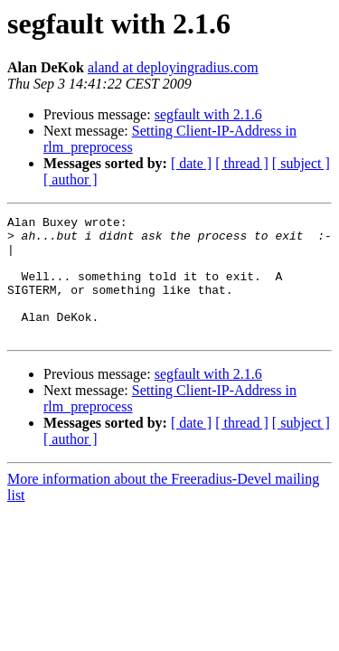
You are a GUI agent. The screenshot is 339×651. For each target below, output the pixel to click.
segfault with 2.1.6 (208, 114)
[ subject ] (301, 163)
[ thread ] (241, 163)
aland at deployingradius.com (173, 67)
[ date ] (191, 163)
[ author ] (70, 179)
